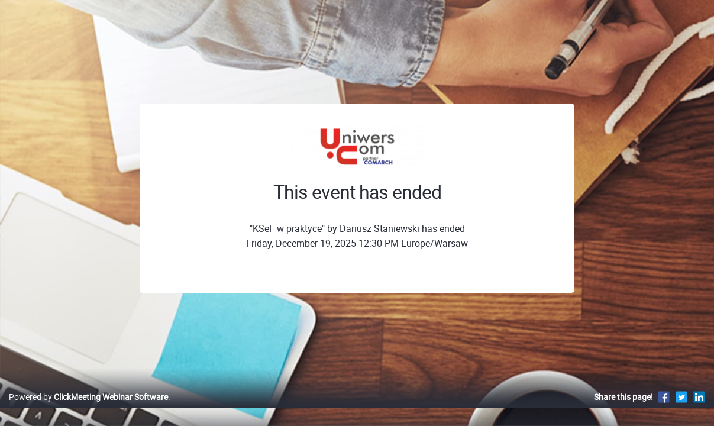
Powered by (88, 409)
